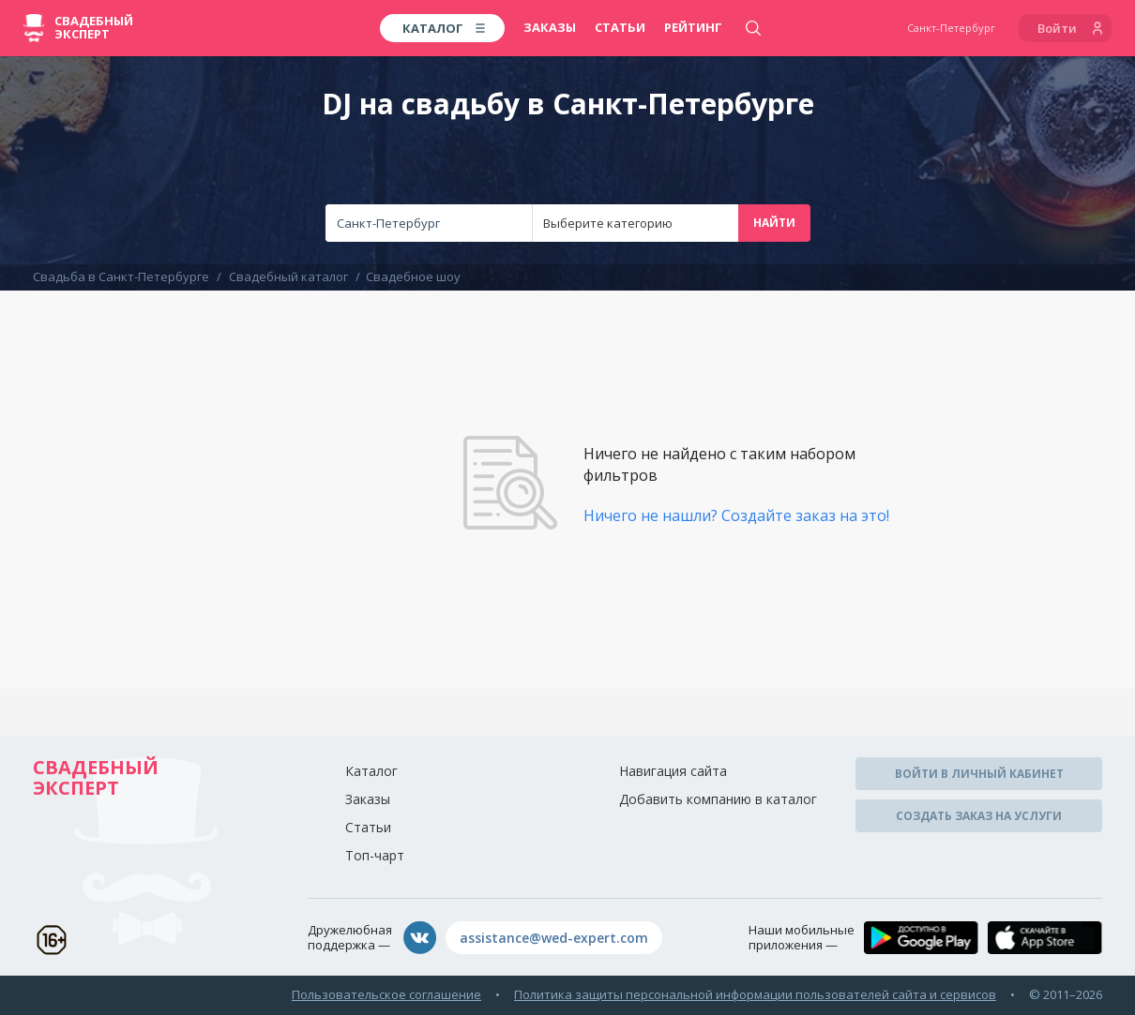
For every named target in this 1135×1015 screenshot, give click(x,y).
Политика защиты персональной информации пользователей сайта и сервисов (755, 994)
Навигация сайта (673, 771)
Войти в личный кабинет (979, 774)
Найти (774, 223)
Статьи (620, 27)
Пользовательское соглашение (386, 994)
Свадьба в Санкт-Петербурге (121, 276)
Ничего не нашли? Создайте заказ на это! (736, 515)
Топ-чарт (374, 855)
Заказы (549, 27)
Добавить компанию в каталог (718, 799)
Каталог (371, 771)
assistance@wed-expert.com (554, 938)
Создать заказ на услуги (979, 816)
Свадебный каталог (288, 276)
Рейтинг (693, 27)
